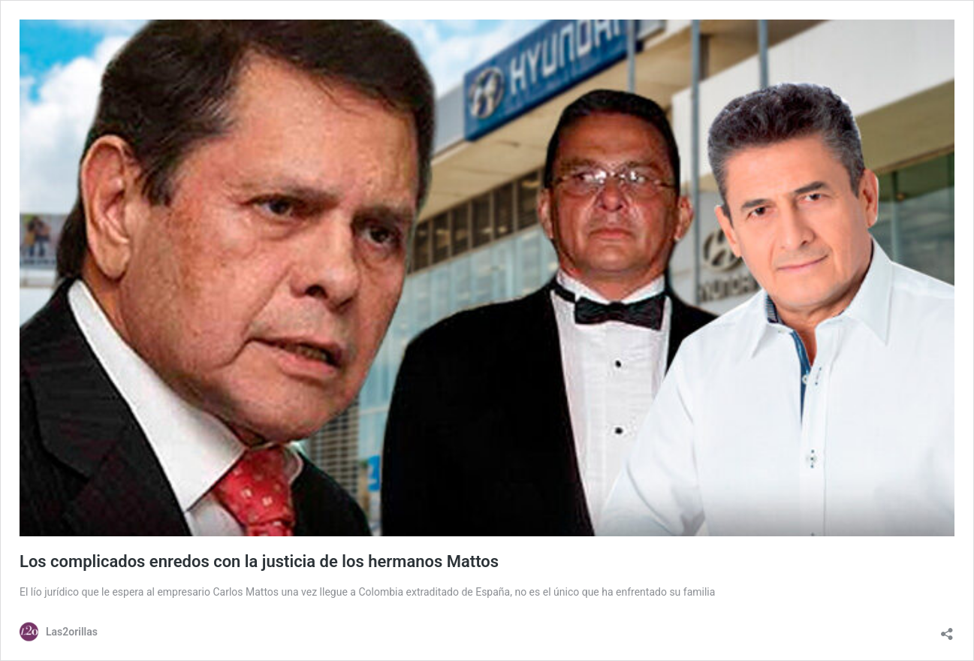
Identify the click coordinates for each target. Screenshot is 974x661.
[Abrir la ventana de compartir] (946, 630)
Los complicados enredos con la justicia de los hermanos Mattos (259, 561)
